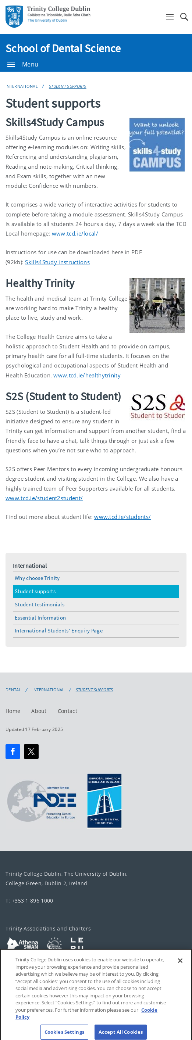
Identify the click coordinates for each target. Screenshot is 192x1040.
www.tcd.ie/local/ (75, 233)
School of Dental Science (63, 48)
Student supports (67, 86)
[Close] (180, 965)
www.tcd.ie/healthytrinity (87, 375)
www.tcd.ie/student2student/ (44, 498)
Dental (13, 689)
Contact (67, 710)
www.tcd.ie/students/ (122, 516)
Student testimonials (39, 604)
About (39, 710)
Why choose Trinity (37, 577)
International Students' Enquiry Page (59, 630)
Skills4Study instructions (57, 262)
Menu (22, 64)
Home (13, 710)
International (22, 86)
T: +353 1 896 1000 (29, 900)
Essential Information (40, 617)
